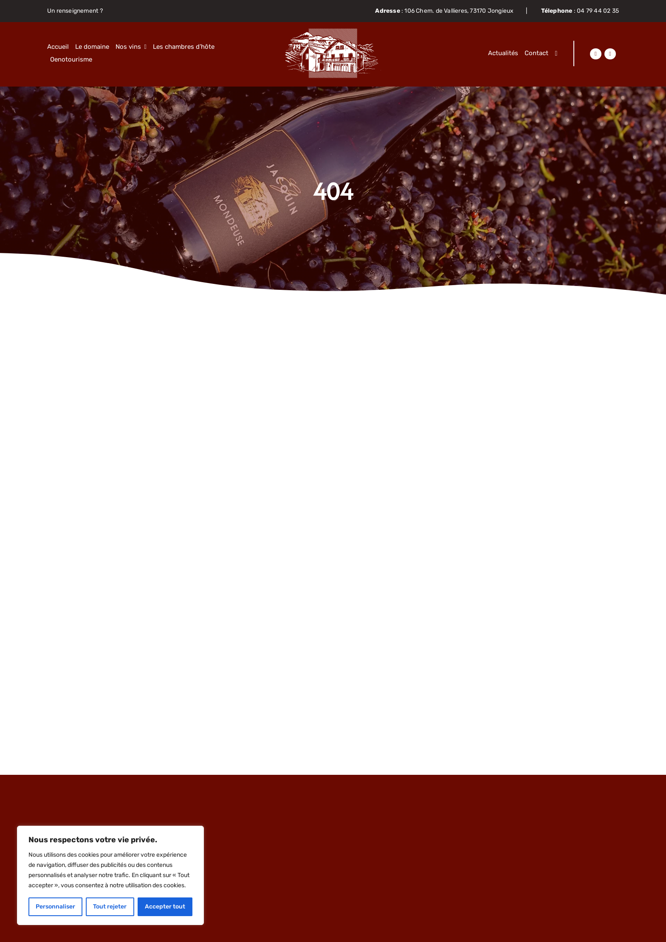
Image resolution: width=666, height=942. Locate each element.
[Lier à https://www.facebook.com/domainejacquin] (595, 53)
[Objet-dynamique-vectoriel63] (333, 32)
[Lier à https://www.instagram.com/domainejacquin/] (609, 53)
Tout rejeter (110, 906)
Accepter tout (165, 906)
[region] (110, 875)
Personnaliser (55, 906)
